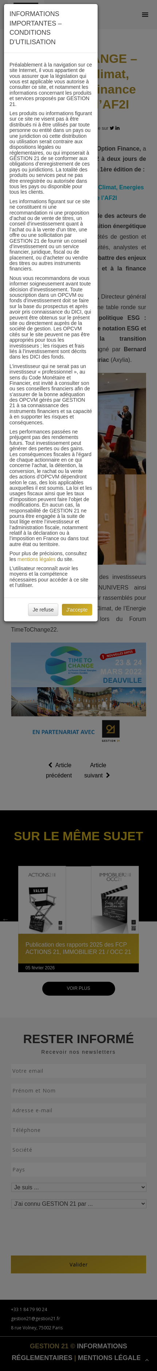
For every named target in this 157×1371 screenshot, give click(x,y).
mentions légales (36, 559)
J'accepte (77, 610)
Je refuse (43, 610)
